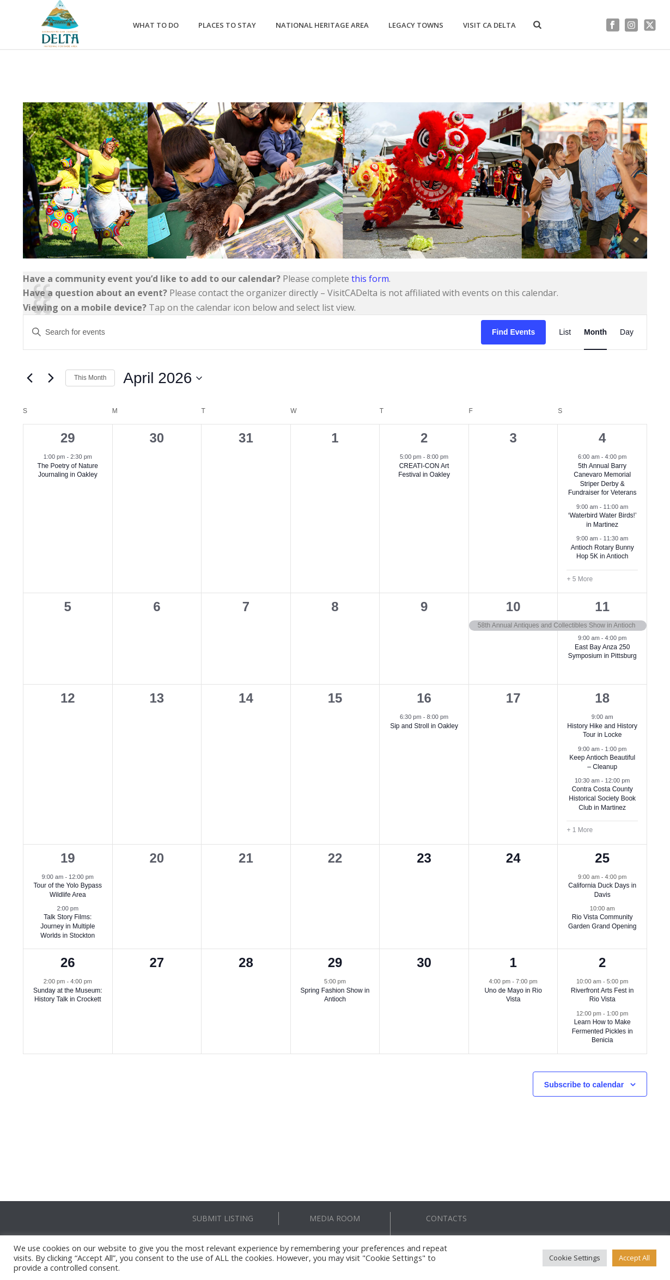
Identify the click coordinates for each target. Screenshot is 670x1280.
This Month (90, 377)
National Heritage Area (322, 25)
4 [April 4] (602, 437)
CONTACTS (446, 1218)
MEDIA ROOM (334, 1218)
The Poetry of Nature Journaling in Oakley (68, 470)
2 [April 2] (424, 437)
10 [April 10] (513, 606)
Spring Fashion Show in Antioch (335, 995)
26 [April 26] (67, 962)
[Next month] (50, 378)
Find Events (513, 332)
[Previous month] (29, 378)
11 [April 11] (602, 606)
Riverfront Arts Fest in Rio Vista (602, 995)
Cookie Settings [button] (574, 1258)
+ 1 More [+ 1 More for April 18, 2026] (580, 830)
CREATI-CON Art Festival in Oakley (424, 470)
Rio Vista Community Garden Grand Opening (602, 921)
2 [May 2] (602, 962)
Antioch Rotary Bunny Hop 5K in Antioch (602, 552)
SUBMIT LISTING (222, 1218)
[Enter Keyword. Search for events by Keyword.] (252, 332)
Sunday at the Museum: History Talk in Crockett (67, 995)
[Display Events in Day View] (627, 332)
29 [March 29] (67, 437)
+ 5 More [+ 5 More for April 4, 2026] (580, 579)
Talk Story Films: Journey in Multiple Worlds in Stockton (67, 926)
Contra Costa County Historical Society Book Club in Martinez (602, 798)
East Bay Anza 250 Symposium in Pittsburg (602, 651)
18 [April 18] (602, 698)
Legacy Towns (415, 25)
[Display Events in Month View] (595, 332)
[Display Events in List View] (565, 332)
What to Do (156, 25)
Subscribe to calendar (584, 1084)
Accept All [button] (634, 1258)
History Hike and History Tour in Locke (602, 730)
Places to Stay (227, 25)
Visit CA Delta (489, 25)
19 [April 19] (67, 858)
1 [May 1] (512, 962)
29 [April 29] (335, 962)
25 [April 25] (602, 858)
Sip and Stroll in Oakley (424, 726)
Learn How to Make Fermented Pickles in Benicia (602, 1031)
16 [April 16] (424, 698)
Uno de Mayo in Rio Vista (512, 995)
